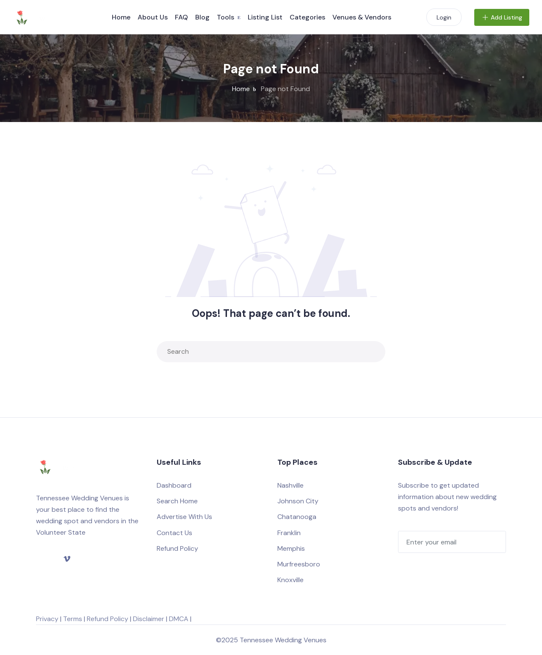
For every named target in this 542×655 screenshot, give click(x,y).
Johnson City (297, 501)
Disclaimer (148, 618)
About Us (153, 17)
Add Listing (501, 17)
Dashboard (174, 485)
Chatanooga (296, 516)
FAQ (181, 17)
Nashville (290, 485)
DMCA (178, 618)
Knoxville (290, 579)
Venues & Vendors (361, 17)
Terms (72, 618)
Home (121, 17)
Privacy (47, 618)
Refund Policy (177, 548)
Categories (307, 17)
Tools (225, 17)
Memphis (291, 548)
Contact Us (174, 532)
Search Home (177, 501)
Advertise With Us (184, 516)
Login (444, 17)
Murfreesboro (298, 564)
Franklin (289, 532)
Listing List (265, 17)
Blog (202, 17)
